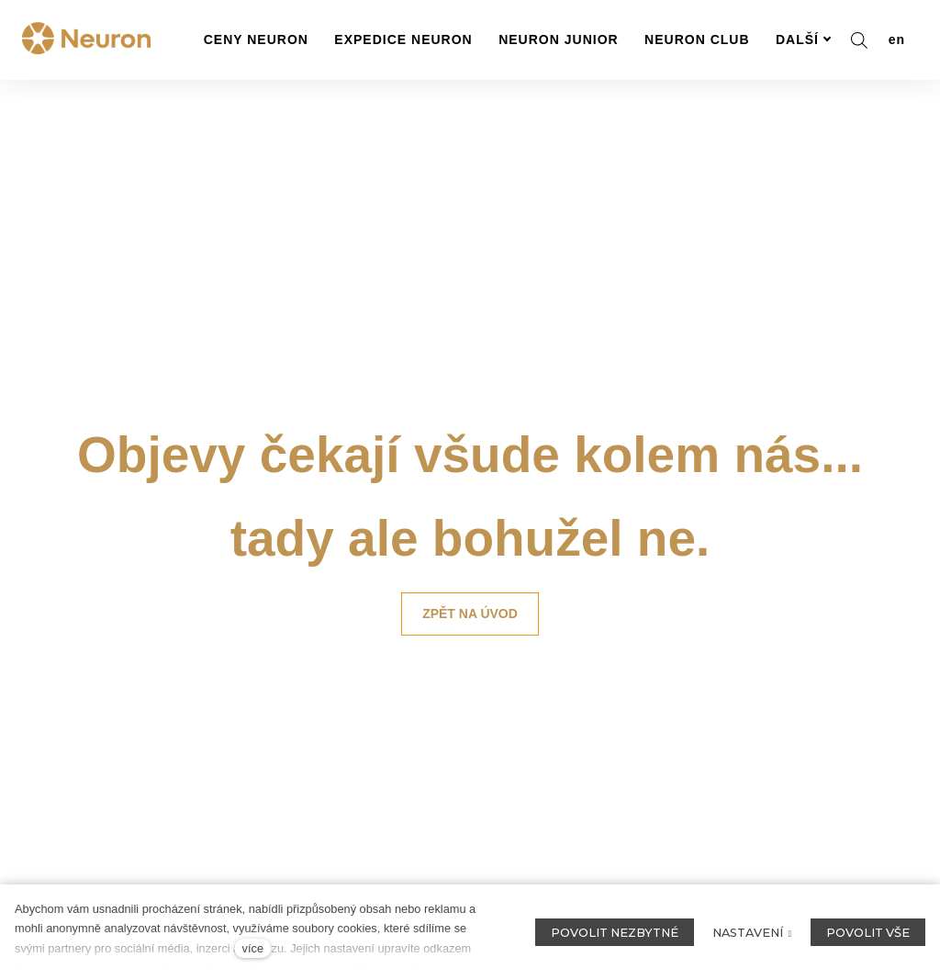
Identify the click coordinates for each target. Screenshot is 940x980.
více (252, 948)
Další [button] (804, 39)
